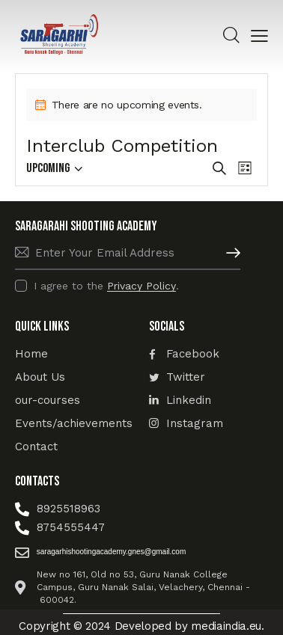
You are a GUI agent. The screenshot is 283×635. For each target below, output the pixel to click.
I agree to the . (106, 286)
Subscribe (229, 253)
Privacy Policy (141, 286)
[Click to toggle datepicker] (48, 169)
